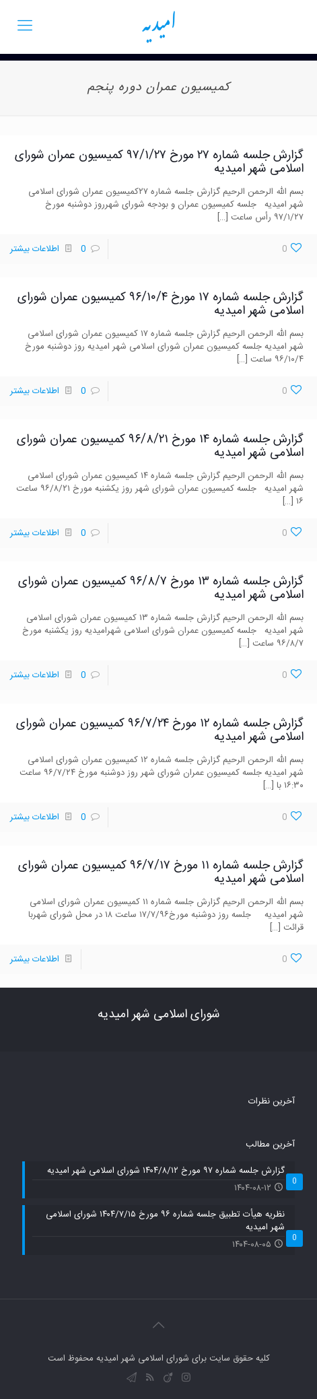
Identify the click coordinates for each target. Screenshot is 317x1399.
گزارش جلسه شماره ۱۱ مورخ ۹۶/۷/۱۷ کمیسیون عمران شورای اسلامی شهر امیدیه (161, 872)
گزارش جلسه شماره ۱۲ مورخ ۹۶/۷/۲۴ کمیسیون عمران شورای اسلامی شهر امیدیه (160, 730)
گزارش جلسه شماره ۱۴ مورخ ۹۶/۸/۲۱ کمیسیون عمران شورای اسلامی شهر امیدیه (160, 446)
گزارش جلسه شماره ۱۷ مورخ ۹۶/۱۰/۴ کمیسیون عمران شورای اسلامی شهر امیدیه (160, 304)
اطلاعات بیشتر (34, 249)
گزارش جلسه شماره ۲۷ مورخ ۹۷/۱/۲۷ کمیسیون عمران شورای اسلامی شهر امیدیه (159, 162)
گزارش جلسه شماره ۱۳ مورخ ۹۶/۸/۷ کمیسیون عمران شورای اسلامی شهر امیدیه (161, 588)
